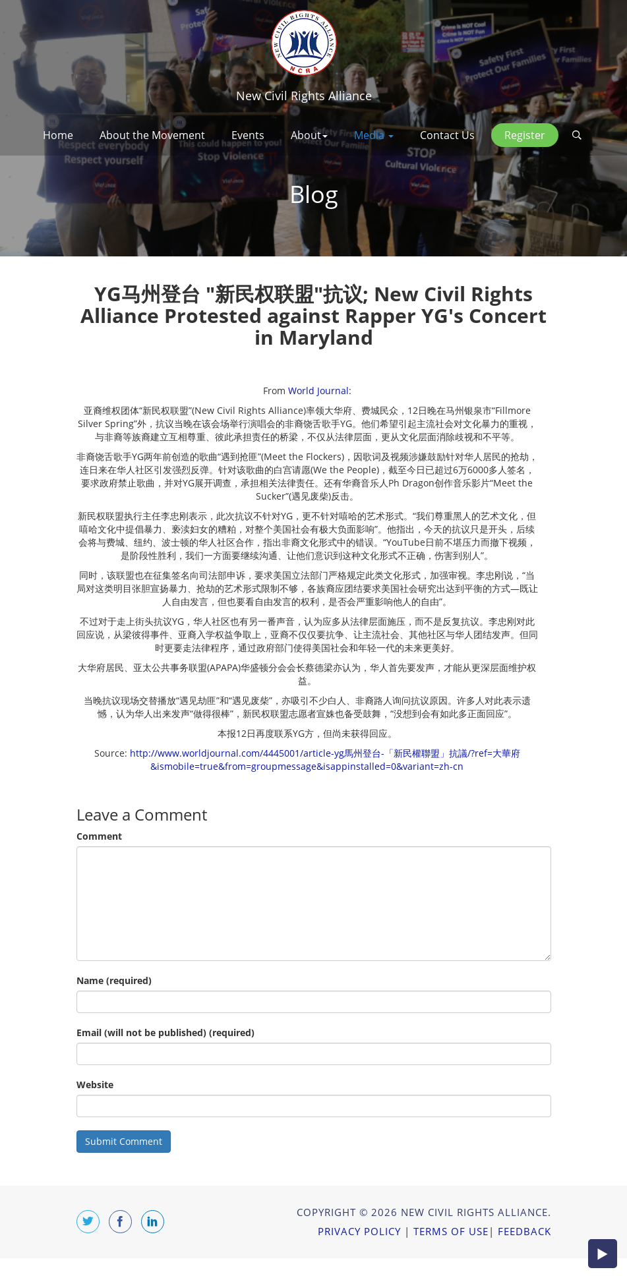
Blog (313, 214)
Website (94, 1104)
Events (247, 135)
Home (58, 135)
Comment (99, 856)
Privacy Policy (359, 1251)
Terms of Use (451, 1251)
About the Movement (152, 135)
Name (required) (114, 1000)
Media (374, 135)
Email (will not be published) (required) (165, 1052)
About (309, 135)
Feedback (524, 1251)
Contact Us (447, 135)
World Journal (318, 410)
